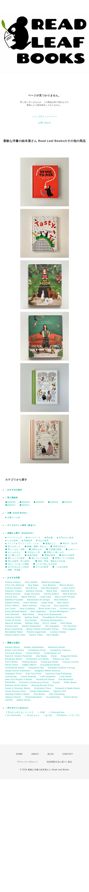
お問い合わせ (44, 123)
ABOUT (35, 754)
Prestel (56, 682)
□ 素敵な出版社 (12, 643)
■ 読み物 (49, 537)
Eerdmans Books (13, 659)
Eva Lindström (61, 605)
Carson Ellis (11, 597)
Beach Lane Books (14, 650)
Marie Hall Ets (28, 597)
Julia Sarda (66, 623)
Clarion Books (33, 653)
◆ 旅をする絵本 (67, 555)
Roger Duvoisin (32, 594)
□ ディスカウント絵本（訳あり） (21, 525)
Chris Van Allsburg (14, 585)
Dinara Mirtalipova (59, 611)
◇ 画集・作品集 (13, 570)
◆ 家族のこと (49, 543)
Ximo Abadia (31, 582)
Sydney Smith (32, 617)
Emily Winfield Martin (16, 611)
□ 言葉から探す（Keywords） (20, 533)
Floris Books (11, 662)
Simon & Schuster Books (17, 688)
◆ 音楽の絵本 (31, 555)
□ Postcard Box (57, 712)
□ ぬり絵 (47, 715)
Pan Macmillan (66, 679)
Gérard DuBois (51, 594)
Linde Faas (45, 597)
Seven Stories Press (15, 691)
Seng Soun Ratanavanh (50, 614)
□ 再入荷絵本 (11, 497)
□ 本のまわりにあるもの (16, 708)
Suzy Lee (45, 605)
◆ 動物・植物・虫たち (35, 546)
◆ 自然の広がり (58, 546)
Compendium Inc (52, 653)
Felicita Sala (11, 626)
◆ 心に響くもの (13, 555)
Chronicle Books (13, 653)
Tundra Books (71, 697)
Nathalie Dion (68, 591)
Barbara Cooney (34, 591)
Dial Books (41, 656)
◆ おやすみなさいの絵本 (17, 567)
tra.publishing (53, 697)
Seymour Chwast (13, 591)
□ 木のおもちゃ (32, 715)
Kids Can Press (34, 673)
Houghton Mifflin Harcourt (47, 671)
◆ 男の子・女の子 (69, 543)
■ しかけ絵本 (11, 540)
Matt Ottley (28, 614)
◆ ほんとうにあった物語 (17, 564)
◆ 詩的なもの (35, 549)
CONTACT (68, 754)
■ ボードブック (33, 537)
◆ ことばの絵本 (60, 567)
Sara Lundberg (27, 608)
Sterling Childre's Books (17, 694)
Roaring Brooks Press (42, 685)
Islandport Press (13, 673)
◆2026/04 (24, 502)
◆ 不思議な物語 (53, 549)
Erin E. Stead (49, 623)
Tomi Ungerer (69, 629)
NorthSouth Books (45, 679)
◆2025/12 (10, 505)
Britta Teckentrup (14, 629)
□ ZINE (41, 712)
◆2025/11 (24, 505)
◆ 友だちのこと (13, 546)
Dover (54, 656)
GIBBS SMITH (29, 665)
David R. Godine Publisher (18, 656)
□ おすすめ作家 (12, 577)
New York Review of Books (18, 679)
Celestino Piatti (13, 617)
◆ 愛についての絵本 (15, 558)
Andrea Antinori (13, 582)
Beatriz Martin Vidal (15, 635)
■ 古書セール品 (12, 517)
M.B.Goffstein (61, 600)
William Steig (32, 623)
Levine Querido (28, 676)
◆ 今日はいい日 (32, 552)
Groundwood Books (50, 665)
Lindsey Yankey (58, 632)
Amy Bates (33, 585)
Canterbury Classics (60, 650)
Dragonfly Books (69, 656)
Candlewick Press (37, 650)
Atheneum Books (56, 647)
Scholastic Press (42, 688)
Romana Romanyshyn (52, 620)
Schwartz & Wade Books (67, 688)
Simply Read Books (40, 691)
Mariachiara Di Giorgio (38, 600)
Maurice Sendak (13, 623)
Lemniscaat (11, 676)
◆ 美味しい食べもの (54, 552)
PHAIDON (10, 682)
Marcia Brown (67, 585)
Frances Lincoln (70, 662)
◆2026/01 (67, 502)
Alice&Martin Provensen (55, 617)
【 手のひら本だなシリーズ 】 (19, 712)
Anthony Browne (13, 588)
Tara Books (39, 694)
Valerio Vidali (36, 635)
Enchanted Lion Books (37, 659)
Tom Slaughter (52, 626)
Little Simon (66, 676)
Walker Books (24, 700)
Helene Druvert (13, 594)
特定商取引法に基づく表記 (59, 762)
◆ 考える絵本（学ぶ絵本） (18, 561)
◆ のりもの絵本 (40, 567)
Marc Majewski (38, 611)
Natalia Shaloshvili (31, 626)
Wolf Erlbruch (70, 594)
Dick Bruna (31, 588)
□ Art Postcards (13, 715)
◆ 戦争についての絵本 (63, 558)
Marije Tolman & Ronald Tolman (42, 629)
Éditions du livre (61, 659)
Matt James (63, 603)
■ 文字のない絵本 (65, 537)
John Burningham (49, 588)
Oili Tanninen (70, 626)
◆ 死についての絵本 (38, 558)
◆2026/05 (10, 502)
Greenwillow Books (14, 668)
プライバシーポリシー (27, 762)
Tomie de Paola (13, 620)
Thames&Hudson (33, 697)
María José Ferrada (65, 597)
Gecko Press (11, 665)
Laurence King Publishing (58, 673)
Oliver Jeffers (12, 605)
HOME (19, 754)
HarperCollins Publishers (17, 671)
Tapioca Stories (13, 697)
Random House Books (16, 685)
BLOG (51, 754)
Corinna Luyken (68, 608)
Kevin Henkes (30, 603)
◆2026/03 (39, 502)
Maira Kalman (30, 605)
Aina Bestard (49, 585)
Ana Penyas (31, 620)
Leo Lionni (10, 608)
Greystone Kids (36, 668)
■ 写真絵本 (27, 540)
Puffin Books (70, 682)
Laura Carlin (68, 588)
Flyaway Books (29, 662)
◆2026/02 (53, 502)
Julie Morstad (12, 614)
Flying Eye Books (50, 662)
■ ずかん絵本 (42, 540)
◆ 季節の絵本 (48, 555)
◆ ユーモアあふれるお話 (45, 564)
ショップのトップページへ (44, 116)
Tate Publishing (57, 694)
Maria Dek (52, 591)
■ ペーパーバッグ (13, 537)
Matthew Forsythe (14, 600)
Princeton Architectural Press (34, 682)
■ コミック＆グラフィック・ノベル (22, 543)
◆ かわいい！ (72, 549)
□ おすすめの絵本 (13, 490)
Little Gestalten (48, 676)
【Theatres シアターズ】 (68, 715)
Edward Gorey (12, 603)
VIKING (9, 700)
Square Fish (59, 691)
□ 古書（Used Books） (17, 513)
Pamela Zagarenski (36, 632)
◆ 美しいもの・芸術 (15, 549)
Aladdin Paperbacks (34, 647)
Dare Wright (53, 635)
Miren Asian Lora (47, 608)
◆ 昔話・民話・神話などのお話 (50, 561)
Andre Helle (47, 603)
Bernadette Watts (14, 632)
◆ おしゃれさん (13, 552)
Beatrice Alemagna (51, 582)
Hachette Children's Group (61, 668)
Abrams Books (12, 647)
